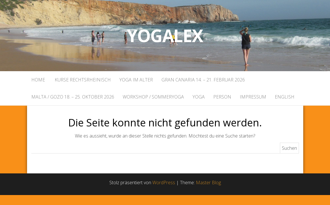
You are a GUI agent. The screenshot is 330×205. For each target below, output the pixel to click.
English (284, 97)
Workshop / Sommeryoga (153, 97)
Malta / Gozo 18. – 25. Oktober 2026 (72, 97)
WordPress (163, 182)
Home (38, 80)
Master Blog (208, 182)
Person (222, 97)
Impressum (253, 97)
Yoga (198, 97)
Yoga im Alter (136, 80)
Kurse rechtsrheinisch (82, 80)
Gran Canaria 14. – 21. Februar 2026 (203, 80)
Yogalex (165, 35)
